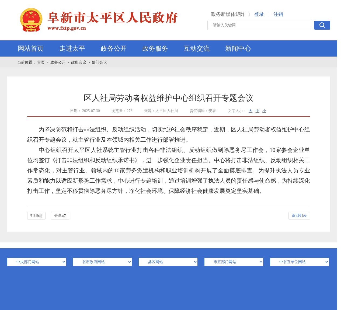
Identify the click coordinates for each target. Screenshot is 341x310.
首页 (41, 62)
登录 (259, 14)
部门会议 (99, 62)
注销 (278, 14)
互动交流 (197, 48)
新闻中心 (238, 48)
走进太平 (72, 48)
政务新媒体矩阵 (228, 14)
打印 (36, 216)
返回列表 (299, 216)
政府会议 (78, 62)
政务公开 (114, 48)
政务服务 (155, 48)
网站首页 (31, 48)
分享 (60, 216)
